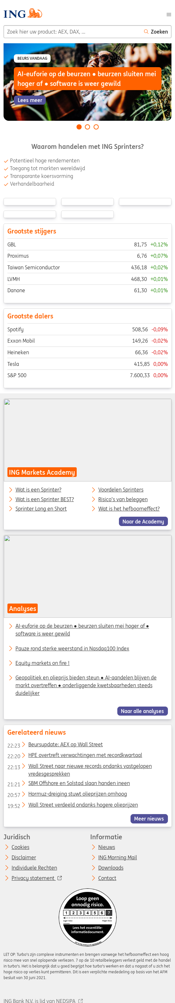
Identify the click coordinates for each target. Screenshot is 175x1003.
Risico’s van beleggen (123, 499)
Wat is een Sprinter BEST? (44, 499)
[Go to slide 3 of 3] (96, 126)
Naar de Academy (143, 521)
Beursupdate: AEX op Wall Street (54, 745)
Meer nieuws (149, 818)
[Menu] (168, 14)
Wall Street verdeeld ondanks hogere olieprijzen (72, 806)
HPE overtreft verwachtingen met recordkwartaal (74, 756)
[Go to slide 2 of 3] (87, 126)
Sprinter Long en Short (41, 509)
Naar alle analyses (142, 711)
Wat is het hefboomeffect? (129, 509)
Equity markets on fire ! (42, 663)
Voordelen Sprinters (120, 490)
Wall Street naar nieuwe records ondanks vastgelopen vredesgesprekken (79, 767)
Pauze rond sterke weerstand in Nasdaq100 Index (72, 648)
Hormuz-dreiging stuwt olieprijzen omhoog (67, 795)
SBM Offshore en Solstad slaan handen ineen (68, 784)
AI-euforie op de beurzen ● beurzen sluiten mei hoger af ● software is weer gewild (82, 630)
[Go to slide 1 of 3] (79, 126)
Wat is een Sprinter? (38, 490)
